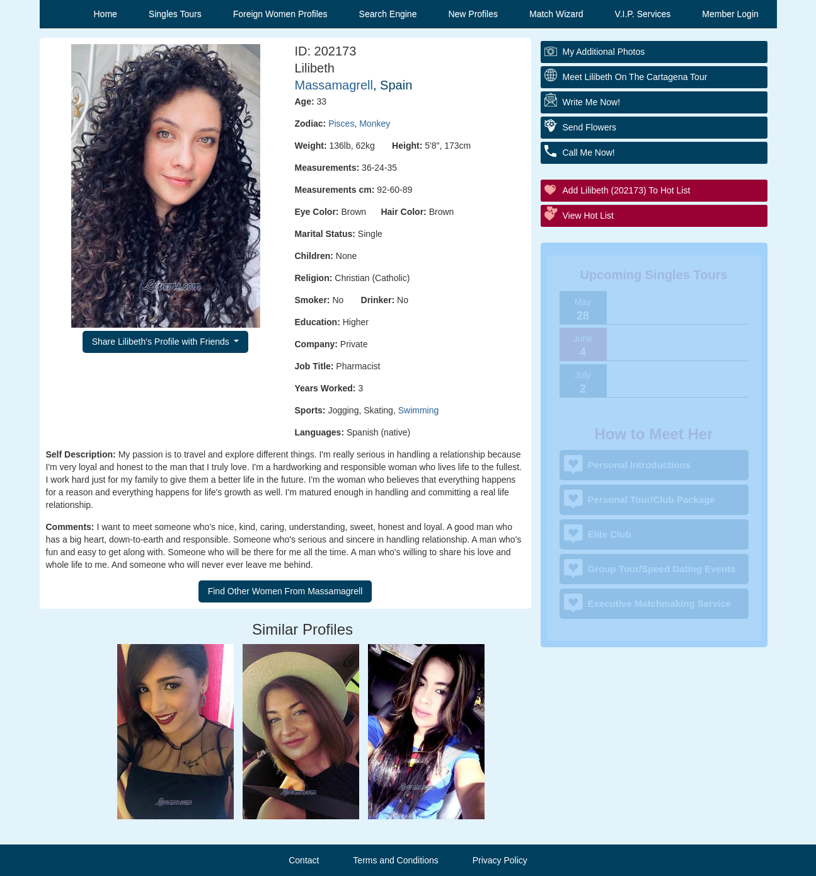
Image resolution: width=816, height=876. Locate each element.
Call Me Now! (589, 152)
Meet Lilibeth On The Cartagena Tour (635, 77)
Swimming (418, 410)
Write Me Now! (592, 102)
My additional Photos (604, 52)
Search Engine (388, 14)
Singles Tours (175, 14)
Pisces (341, 123)
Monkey (374, 123)
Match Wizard (556, 14)
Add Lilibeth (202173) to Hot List (627, 190)
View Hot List (588, 215)
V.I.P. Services (643, 14)
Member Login (730, 14)
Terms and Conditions (395, 860)
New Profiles (473, 14)
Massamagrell (334, 85)
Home (105, 14)
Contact (304, 860)
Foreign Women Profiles (280, 14)
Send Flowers (590, 127)
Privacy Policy (500, 860)
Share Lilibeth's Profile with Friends (162, 342)
